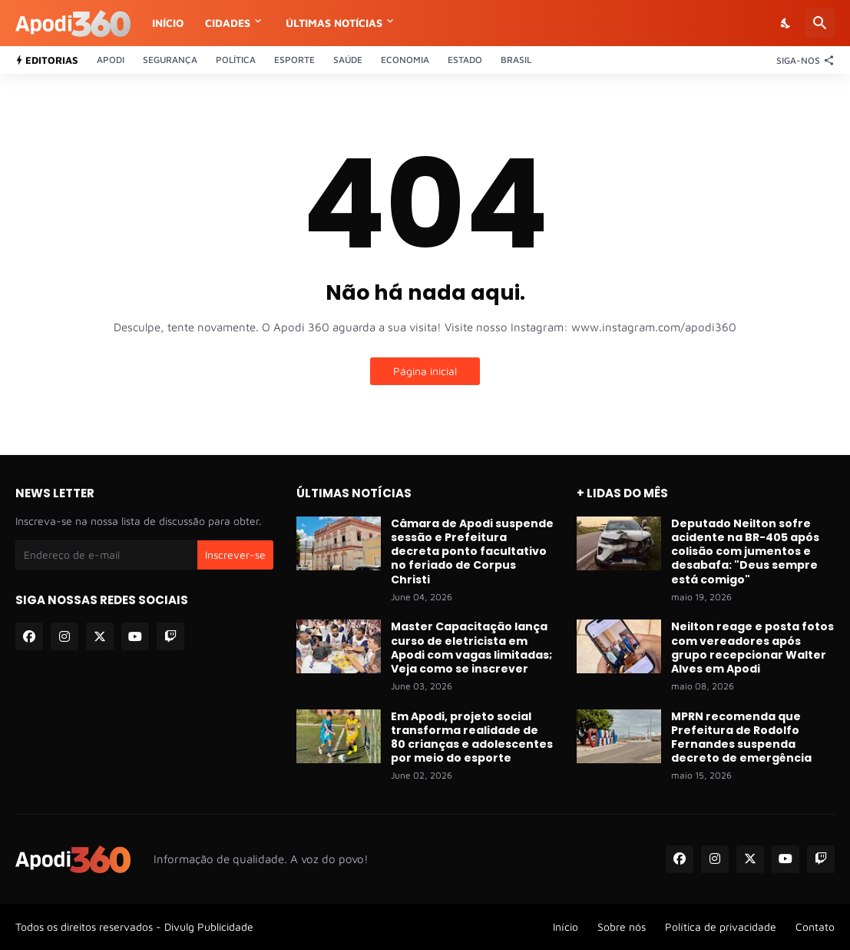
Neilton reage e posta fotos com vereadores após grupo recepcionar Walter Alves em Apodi (752, 647)
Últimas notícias (334, 22)
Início (168, 22)
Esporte (294, 59)
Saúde (347, 59)
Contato (815, 926)
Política (236, 59)
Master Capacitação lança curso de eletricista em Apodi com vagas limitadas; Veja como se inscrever (471, 647)
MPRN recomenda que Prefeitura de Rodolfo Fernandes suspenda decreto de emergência (741, 737)
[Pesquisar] (820, 23)
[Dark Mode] (786, 23)
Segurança (170, 59)
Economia (405, 59)
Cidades (227, 22)
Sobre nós (621, 926)
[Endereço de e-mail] (106, 555)
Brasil (516, 59)
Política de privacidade (720, 926)
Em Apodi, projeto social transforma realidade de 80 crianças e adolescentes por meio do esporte (472, 737)
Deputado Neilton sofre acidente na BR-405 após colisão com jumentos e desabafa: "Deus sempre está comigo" (745, 551)
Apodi (110, 59)
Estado (465, 59)
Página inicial (425, 370)
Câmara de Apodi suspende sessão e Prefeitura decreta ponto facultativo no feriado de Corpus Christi (472, 551)
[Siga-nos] (802, 60)
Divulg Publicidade (208, 926)
